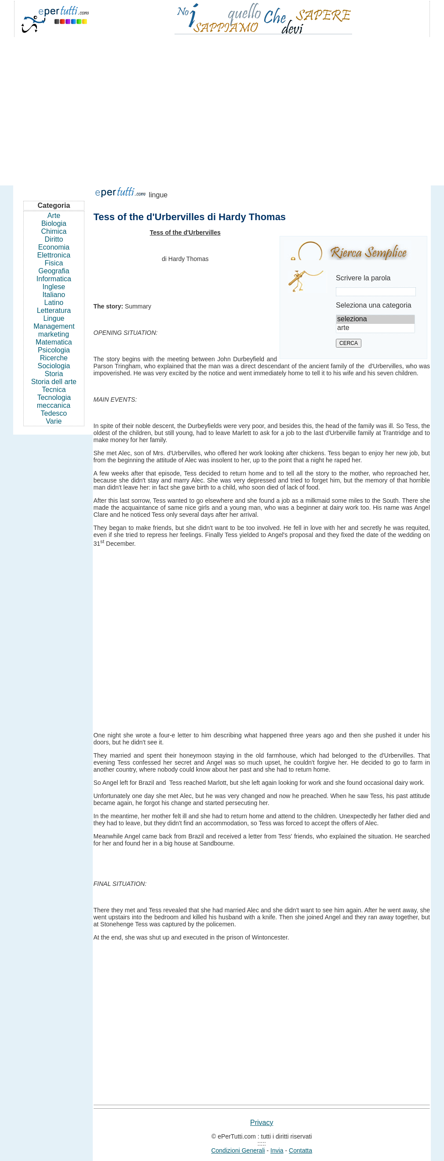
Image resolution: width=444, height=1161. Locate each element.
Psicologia (54, 350)
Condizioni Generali (238, 1150)
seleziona (375, 319)
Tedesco (54, 413)
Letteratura (54, 310)
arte (375, 328)
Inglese (54, 286)
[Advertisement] (222, 107)
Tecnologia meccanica (54, 401)
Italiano (54, 294)
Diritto (54, 239)
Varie (54, 421)
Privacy (261, 1122)
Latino (54, 302)
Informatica (53, 279)
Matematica (54, 342)
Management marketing (53, 330)
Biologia (53, 223)
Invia (277, 1150)
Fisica (54, 263)
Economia (53, 247)
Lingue (53, 318)
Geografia (53, 271)
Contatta (300, 1150)
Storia (54, 373)
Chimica (54, 231)
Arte (53, 215)
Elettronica (54, 255)
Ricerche (54, 358)
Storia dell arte (53, 381)
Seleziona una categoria (373, 305)
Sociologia (54, 366)
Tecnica (54, 389)
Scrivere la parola (363, 278)
